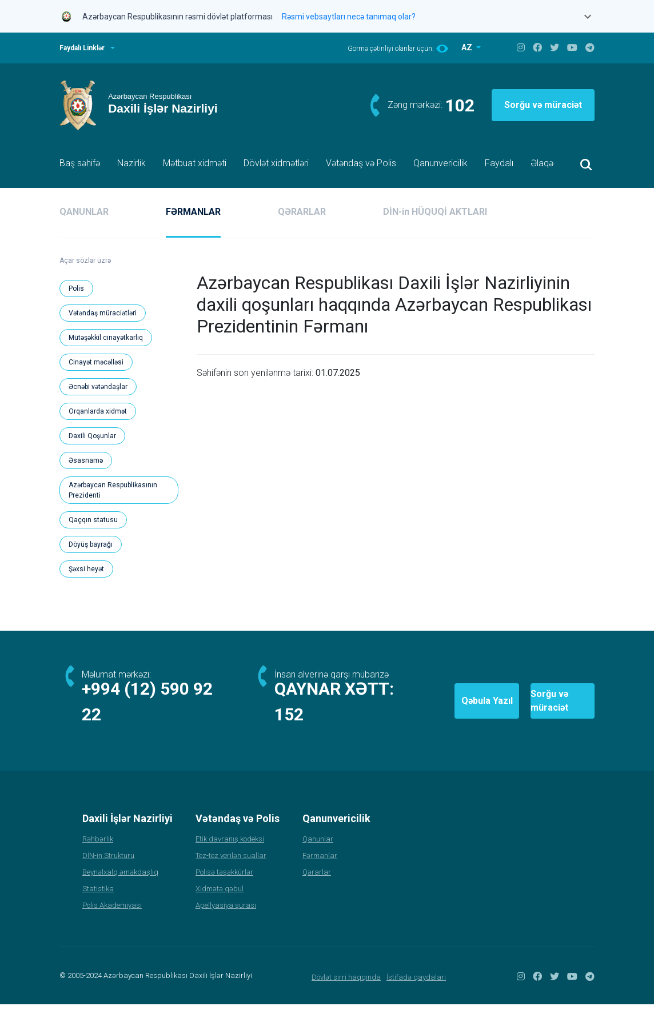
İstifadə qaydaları (416, 991)
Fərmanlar (319, 869)
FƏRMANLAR (193, 211)
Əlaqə (542, 163)
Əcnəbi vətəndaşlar (98, 387)
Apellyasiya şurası (226, 919)
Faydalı (499, 163)
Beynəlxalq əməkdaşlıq (120, 885)
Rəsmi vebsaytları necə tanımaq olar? (349, 16)
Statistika (98, 902)
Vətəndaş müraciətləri (103, 313)
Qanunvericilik (440, 163)
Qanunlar (317, 852)
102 (459, 105)
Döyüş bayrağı (91, 544)
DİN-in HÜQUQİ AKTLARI (435, 211)
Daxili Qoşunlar (92, 436)
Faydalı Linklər (82, 48)
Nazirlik (131, 163)
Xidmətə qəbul (220, 902)
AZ (467, 47)
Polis (76, 288)
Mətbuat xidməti (194, 163)
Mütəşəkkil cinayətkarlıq (106, 338)
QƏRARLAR (302, 211)
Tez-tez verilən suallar (231, 869)
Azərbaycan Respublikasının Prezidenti (113, 490)
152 (290, 728)
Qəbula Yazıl (418, 707)
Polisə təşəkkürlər (224, 885)
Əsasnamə (86, 460)
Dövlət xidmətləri (276, 163)
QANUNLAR (84, 211)
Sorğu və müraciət (543, 104)
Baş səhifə (79, 163)
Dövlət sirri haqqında (346, 991)
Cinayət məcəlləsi (96, 362)
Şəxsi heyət (86, 569)
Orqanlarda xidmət (98, 411)
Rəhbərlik (97, 852)
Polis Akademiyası (112, 919)
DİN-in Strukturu (108, 869)
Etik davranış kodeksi (230, 852)
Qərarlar (316, 885)
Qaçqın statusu (93, 520)
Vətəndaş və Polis (361, 163)
